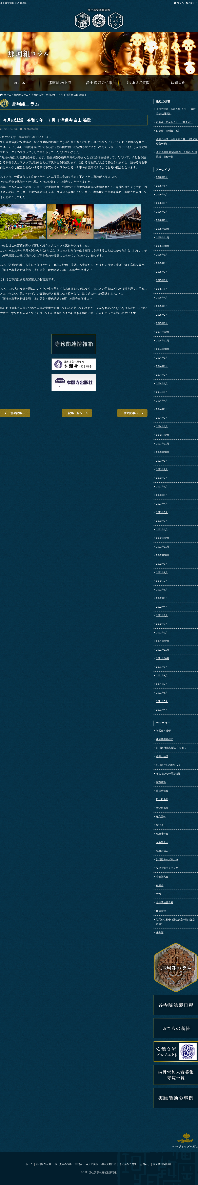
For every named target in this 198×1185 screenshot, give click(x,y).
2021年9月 (162, 667)
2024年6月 (162, 383)
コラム (180, 3)
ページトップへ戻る (185, 1140)
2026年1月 (162, 220)
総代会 (159, 825)
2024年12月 (162, 332)
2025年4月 (162, 297)
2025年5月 (162, 289)
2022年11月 (162, 546)
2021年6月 (162, 692)
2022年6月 (162, 589)
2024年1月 (162, 426)
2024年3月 (162, 409)
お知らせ (193, 3)
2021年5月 (162, 701)
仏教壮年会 (162, 833)
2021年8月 (162, 675)
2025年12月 (162, 228)
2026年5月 (162, 186)
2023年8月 (162, 469)
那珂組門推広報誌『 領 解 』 (171, 747)
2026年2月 (162, 211)
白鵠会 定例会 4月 (167, 130)
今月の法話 (31, 128)
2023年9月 (162, 460)
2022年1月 (162, 632)
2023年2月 (162, 520)
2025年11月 (162, 237)
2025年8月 (162, 263)
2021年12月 (162, 641)
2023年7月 (162, 478)
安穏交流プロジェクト (168, 868)
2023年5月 (162, 495)
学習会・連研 (163, 730)
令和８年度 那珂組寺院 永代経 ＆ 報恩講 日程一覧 (176, 154)
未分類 (159, 932)
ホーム (7, 94)
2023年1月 (162, 529)
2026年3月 (162, 203)
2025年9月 (162, 254)
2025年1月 (162, 323)
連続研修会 (162, 790)
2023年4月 (162, 503)
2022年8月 (162, 572)
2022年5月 (162, 598)
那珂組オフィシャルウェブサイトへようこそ (20, 83)
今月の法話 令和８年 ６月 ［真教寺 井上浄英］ (176, 111)
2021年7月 (162, 684)
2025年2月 (162, 314)
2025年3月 (162, 306)
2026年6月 (162, 177)
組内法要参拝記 (164, 739)
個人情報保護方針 (163, 1164)
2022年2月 (162, 624)
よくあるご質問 (138, 83)
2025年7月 (162, 271)
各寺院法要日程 (164, 902)
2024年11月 (162, 340)
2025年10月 (162, 246)
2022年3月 (162, 615)
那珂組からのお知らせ (178, 83)
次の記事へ (132, 413)
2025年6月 (162, 280)
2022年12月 (162, 538)
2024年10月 (162, 349)
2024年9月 (162, 357)
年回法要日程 (108, 1164)
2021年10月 (162, 658)
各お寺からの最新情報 (168, 773)
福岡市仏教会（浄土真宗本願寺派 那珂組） (176, 921)
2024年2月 (162, 417)
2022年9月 (162, 563)
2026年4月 (162, 194)
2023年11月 (162, 443)
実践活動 (161, 782)
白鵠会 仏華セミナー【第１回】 (174, 122)
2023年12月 (162, 435)
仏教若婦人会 (163, 850)
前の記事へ (15, 413)
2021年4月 (162, 709)
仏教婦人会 (162, 842)
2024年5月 (162, 392)
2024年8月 (162, 366)
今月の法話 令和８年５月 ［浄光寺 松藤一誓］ (177, 141)
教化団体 (161, 816)
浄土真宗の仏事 (99, 83)
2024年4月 (162, 400)
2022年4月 (162, 606)
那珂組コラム (21, 94)
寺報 (158, 893)
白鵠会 (159, 885)
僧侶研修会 (162, 807)
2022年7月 (162, 581)
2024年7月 (162, 374)
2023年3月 (162, 512)
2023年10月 (162, 452)
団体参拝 (161, 911)
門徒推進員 (162, 799)
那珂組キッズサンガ (167, 859)
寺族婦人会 (162, 876)
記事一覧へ (77, 413)
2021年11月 (162, 649)
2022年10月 (162, 555)
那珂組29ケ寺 (59, 83)
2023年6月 (162, 486)
